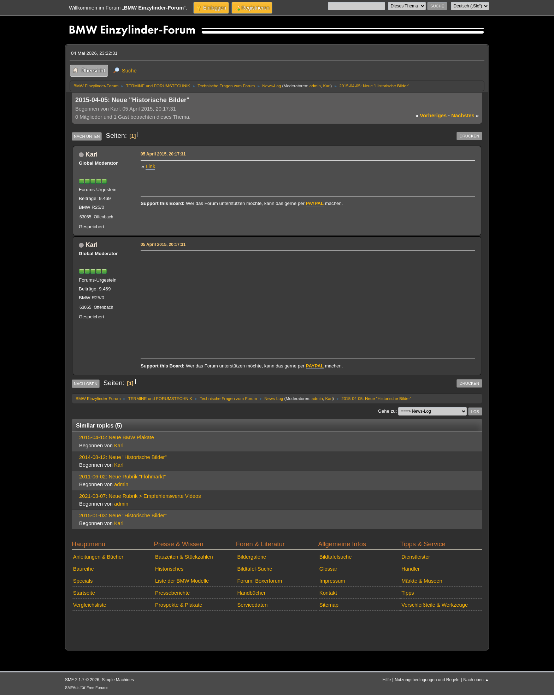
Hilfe (387, 679)
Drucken (469, 136)
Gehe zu (387, 411)
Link (150, 166)
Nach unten (87, 136)
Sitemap (328, 605)
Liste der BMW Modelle (182, 581)
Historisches (169, 569)
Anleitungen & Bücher (98, 557)
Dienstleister (415, 557)
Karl (326, 85)
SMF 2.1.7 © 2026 (82, 679)
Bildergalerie (251, 557)
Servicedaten (252, 605)
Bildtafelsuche (335, 557)
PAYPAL (315, 203)
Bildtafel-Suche (254, 569)
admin (315, 85)
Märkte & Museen (421, 581)
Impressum (332, 581)
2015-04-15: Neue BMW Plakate (116, 437)
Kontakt (328, 593)
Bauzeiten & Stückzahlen (184, 557)
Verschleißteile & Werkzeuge (434, 605)
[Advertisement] (306, 302)
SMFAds (72, 687)
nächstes (465, 115)
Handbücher (251, 593)
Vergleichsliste (89, 605)
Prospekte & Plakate (178, 605)
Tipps (407, 593)
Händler (410, 569)
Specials (83, 581)
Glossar (328, 569)
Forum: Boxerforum (259, 581)
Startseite (84, 593)
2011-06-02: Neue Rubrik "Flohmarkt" (122, 476)
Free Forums (97, 687)
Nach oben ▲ (476, 679)
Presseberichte (172, 593)
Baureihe (83, 569)
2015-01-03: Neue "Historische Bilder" (123, 515)
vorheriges (431, 115)
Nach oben (86, 384)
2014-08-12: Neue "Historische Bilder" (123, 457)
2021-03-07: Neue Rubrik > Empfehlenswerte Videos (140, 496)
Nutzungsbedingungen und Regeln (427, 679)
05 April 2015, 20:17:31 (163, 154)
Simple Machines (118, 679)
